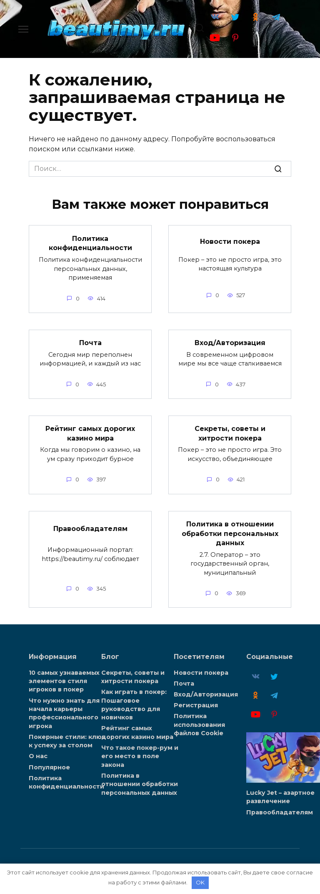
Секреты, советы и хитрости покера (230, 432)
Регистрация (196, 704)
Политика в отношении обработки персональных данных (230, 532)
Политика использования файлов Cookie (199, 723)
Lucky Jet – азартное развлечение (280, 796)
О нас (38, 755)
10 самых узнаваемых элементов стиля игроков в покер (64, 680)
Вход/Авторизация (230, 342)
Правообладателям (90, 528)
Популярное (49, 765)
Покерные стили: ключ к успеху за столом (67, 740)
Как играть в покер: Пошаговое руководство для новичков (134, 703)
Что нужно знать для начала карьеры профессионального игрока (64, 712)
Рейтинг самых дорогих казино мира (90, 432)
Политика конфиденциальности (90, 242)
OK (200, 882)
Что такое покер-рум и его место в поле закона (139, 755)
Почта (90, 342)
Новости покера (230, 241)
